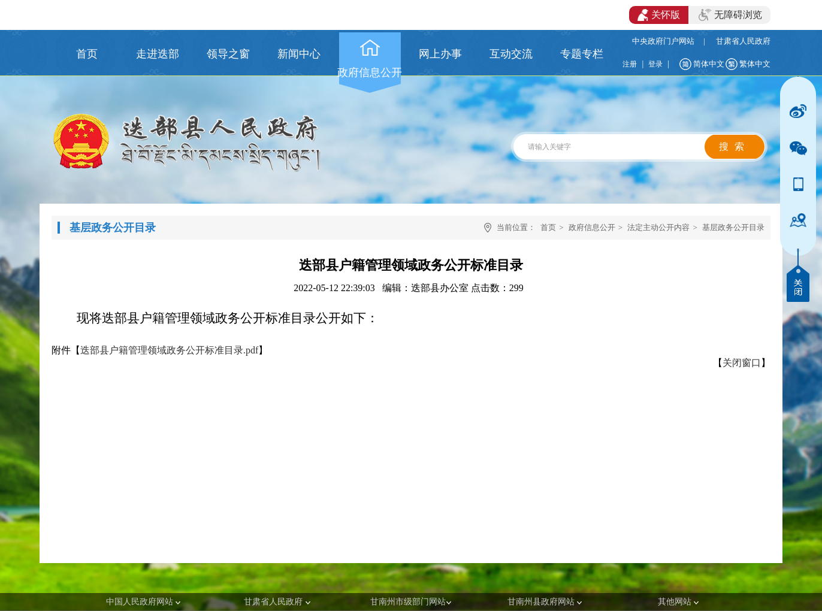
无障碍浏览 (730, 15)
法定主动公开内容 (658, 227)
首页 (548, 227)
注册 (629, 64)
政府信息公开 (592, 227)
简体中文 (708, 63)
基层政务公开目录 (733, 227)
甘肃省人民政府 (743, 41)
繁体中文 (754, 63)
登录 (655, 64)
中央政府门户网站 (663, 41)
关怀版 (658, 15)
